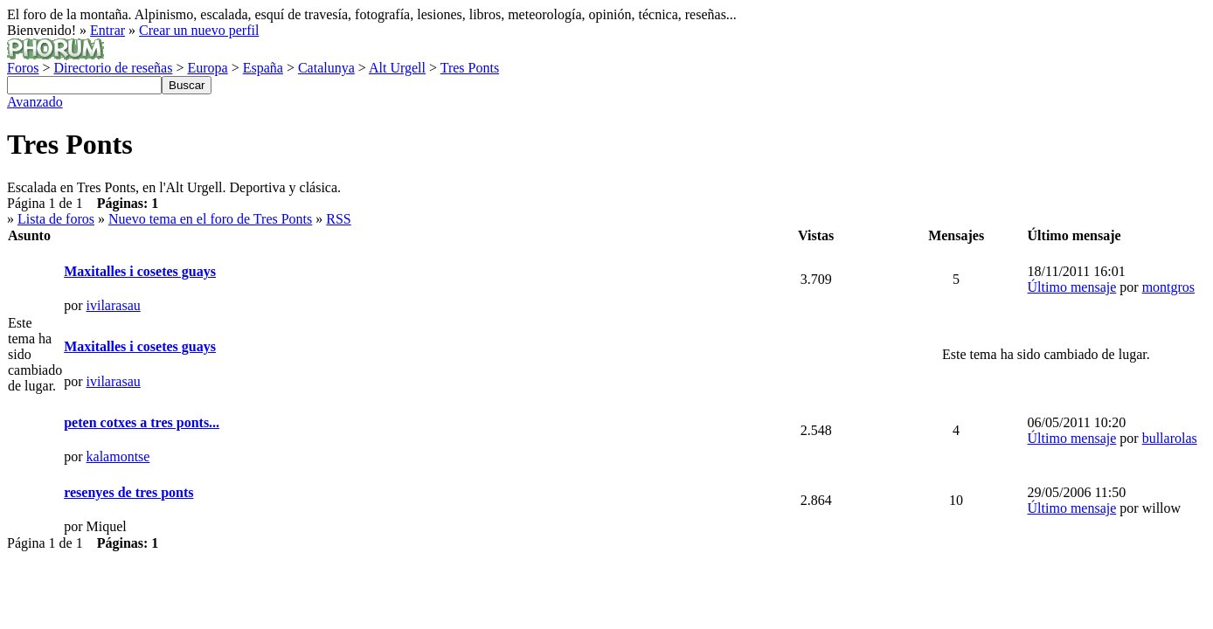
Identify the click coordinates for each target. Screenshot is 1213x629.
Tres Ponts (469, 67)
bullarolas (1169, 438)
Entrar (107, 30)
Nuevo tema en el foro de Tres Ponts (210, 218)
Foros (22, 67)
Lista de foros (55, 218)
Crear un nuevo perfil (199, 30)
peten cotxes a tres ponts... (141, 422)
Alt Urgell (397, 67)
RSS (338, 218)
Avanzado (35, 101)
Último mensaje (1072, 287)
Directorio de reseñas (112, 67)
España (263, 67)
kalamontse (118, 456)
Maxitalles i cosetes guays (140, 271)
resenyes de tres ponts (128, 492)
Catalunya (326, 67)
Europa (207, 67)
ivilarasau (114, 305)
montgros (1168, 287)
